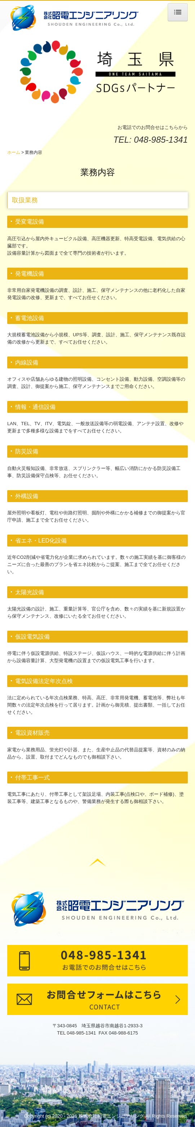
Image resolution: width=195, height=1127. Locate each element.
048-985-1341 (161, 139)
